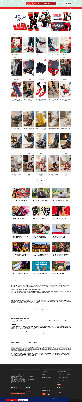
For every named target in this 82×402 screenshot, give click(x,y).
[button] (70, 108)
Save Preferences (12, 400)
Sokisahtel (29, 391)
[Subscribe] (18, 393)
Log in (58, 390)
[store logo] (31, 3)
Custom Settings (23, 400)
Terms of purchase (44, 371)
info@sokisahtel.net (31, 379)
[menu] (34, 8)
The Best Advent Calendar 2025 (20, 200)
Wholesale (43, 374)
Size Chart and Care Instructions (46, 377)
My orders (59, 392)
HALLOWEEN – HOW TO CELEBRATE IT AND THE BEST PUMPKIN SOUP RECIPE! (21, 256)
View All (41, 183)
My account (70, 8)
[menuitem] (14, 8)
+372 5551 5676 (30, 376)
